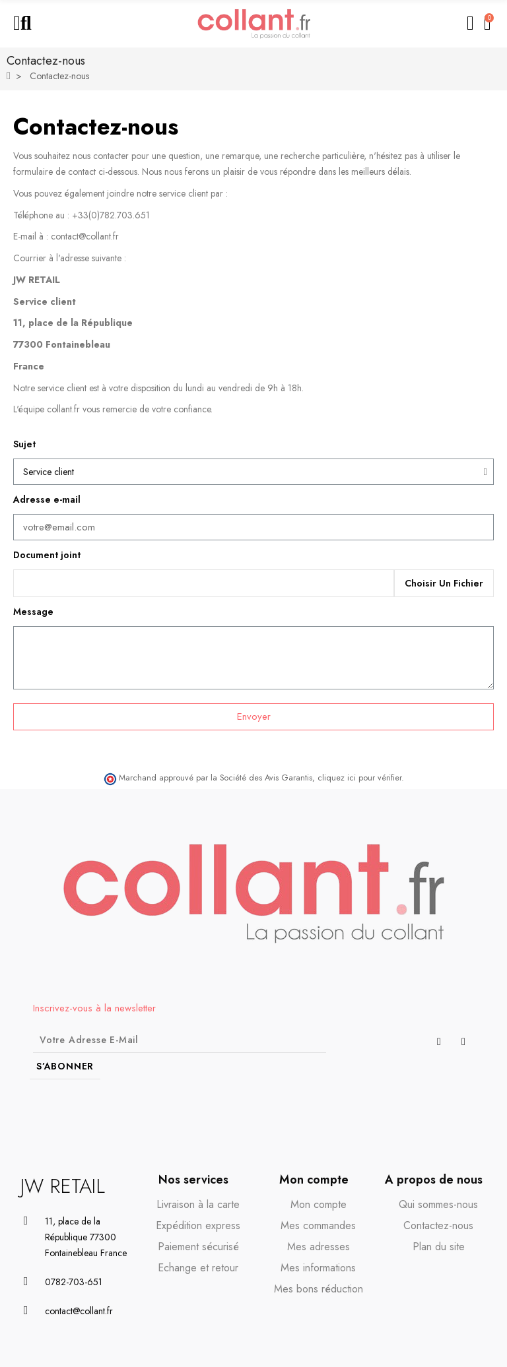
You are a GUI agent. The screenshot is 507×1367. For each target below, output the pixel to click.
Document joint (47, 554)
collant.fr (63, 409)
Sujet (24, 444)
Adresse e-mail (47, 499)
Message (33, 611)
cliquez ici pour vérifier (359, 778)
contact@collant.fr (85, 236)
